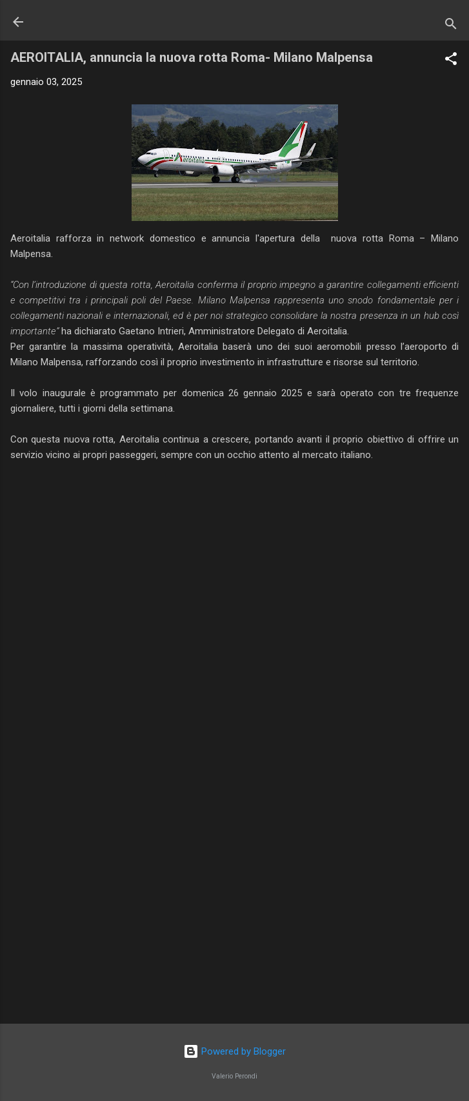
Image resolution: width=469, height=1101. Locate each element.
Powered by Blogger (234, 1051)
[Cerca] (451, 26)
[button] (451, 61)
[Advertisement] (234, 913)
